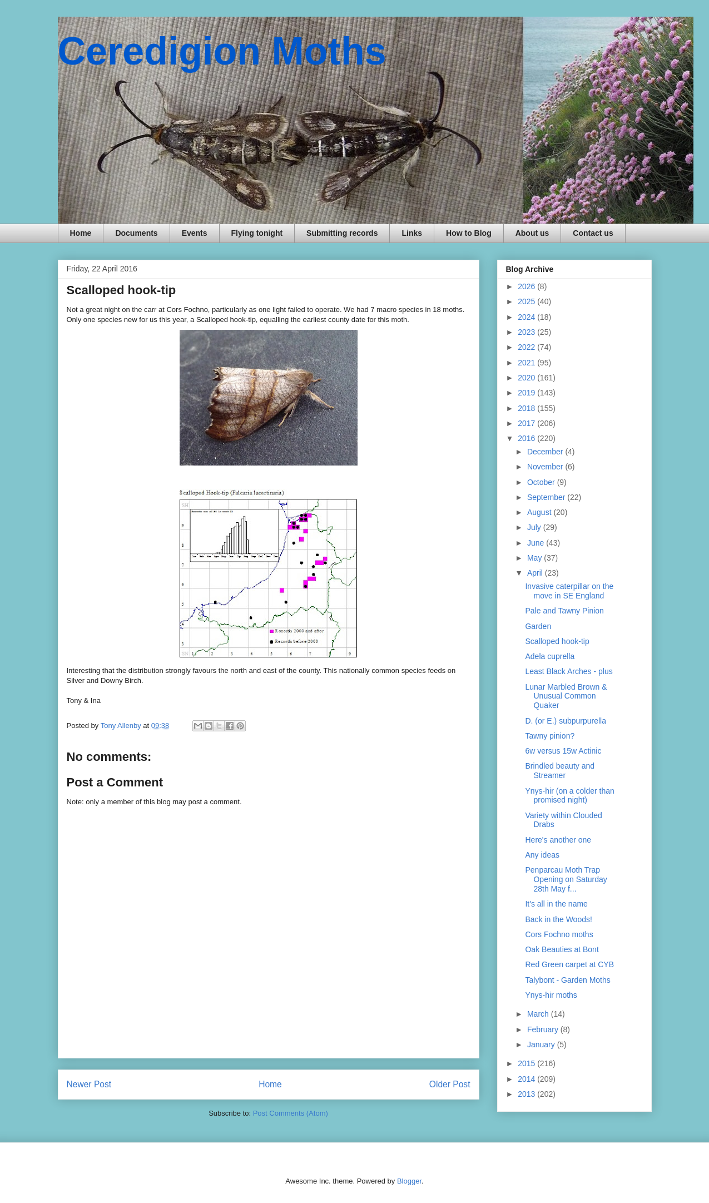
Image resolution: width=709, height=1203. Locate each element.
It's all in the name (556, 903)
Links (411, 233)
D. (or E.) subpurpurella (565, 720)
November (546, 466)
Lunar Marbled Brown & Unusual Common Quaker (566, 696)
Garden (538, 626)
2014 (527, 1079)
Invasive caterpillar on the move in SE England (569, 591)
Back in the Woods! (558, 919)
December (546, 451)
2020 (527, 377)
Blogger (409, 1181)
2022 (527, 347)
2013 (527, 1094)
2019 (527, 392)
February (544, 1029)
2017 (527, 423)
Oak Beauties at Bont (561, 949)
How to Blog (469, 233)
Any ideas (542, 854)
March (539, 1013)
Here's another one (558, 839)
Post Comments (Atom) (290, 1113)
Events (194, 233)
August (540, 512)
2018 (527, 408)
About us (532, 233)
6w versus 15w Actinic (563, 750)
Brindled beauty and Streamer (559, 770)
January (542, 1044)
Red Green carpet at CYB (569, 964)
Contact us (593, 233)
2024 (527, 317)
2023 (527, 332)
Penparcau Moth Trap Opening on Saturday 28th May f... (566, 879)
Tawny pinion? (549, 735)
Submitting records (342, 233)
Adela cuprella (549, 656)
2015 (527, 1063)
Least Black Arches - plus (568, 671)
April (536, 572)
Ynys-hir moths (551, 995)
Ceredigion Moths (222, 51)
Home (81, 233)
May (535, 557)
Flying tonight (257, 233)
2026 (527, 286)
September (547, 497)
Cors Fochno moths (559, 934)
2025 (527, 301)
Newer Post (89, 1084)
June (536, 542)
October (542, 482)
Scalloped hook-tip (557, 641)
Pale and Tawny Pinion (564, 610)
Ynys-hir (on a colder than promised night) (569, 795)
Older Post (449, 1084)
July (535, 527)
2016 (527, 438)
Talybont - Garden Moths (567, 980)
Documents (136, 233)
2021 (527, 362)
